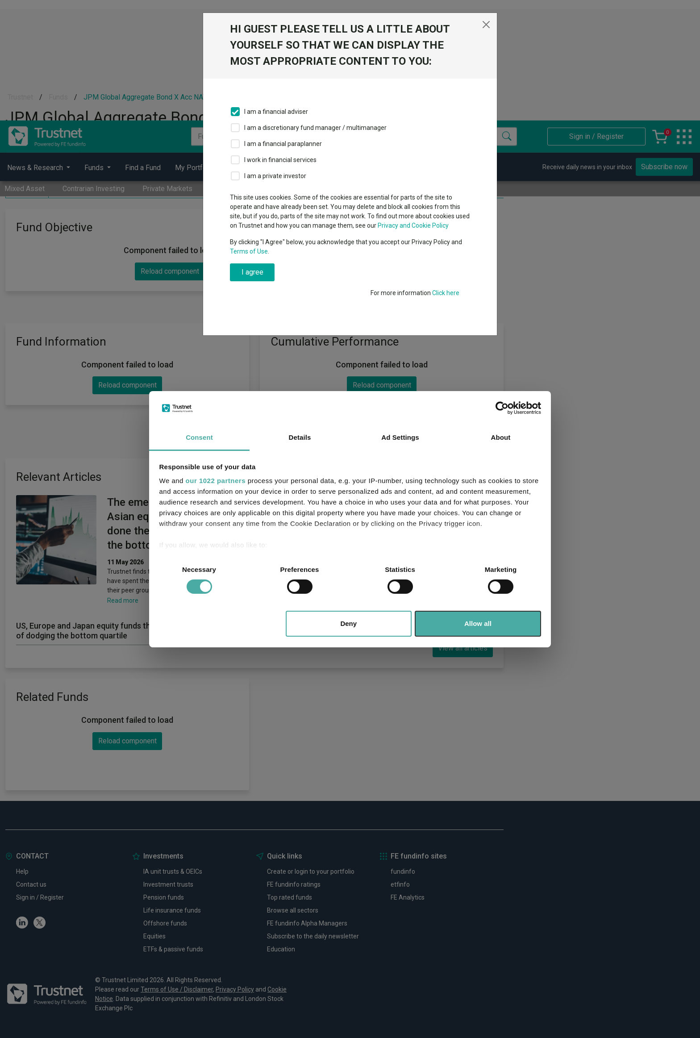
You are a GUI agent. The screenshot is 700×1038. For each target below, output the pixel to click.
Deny (348, 623)
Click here (445, 292)
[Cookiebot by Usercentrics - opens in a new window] (502, 408)
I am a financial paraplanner (283, 143)
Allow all (478, 623)
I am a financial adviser (276, 111)
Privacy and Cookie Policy (413, 225)
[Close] (486, 24)
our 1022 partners (216, 480)
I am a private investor (275, 175)
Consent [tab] (199, 437)
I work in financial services (280, 159)
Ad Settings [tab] (400, 437)
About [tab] (501, 437)
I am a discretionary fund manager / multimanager (315, 127)
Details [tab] (300, 437)
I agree (252, 272)
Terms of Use (249, 251)
